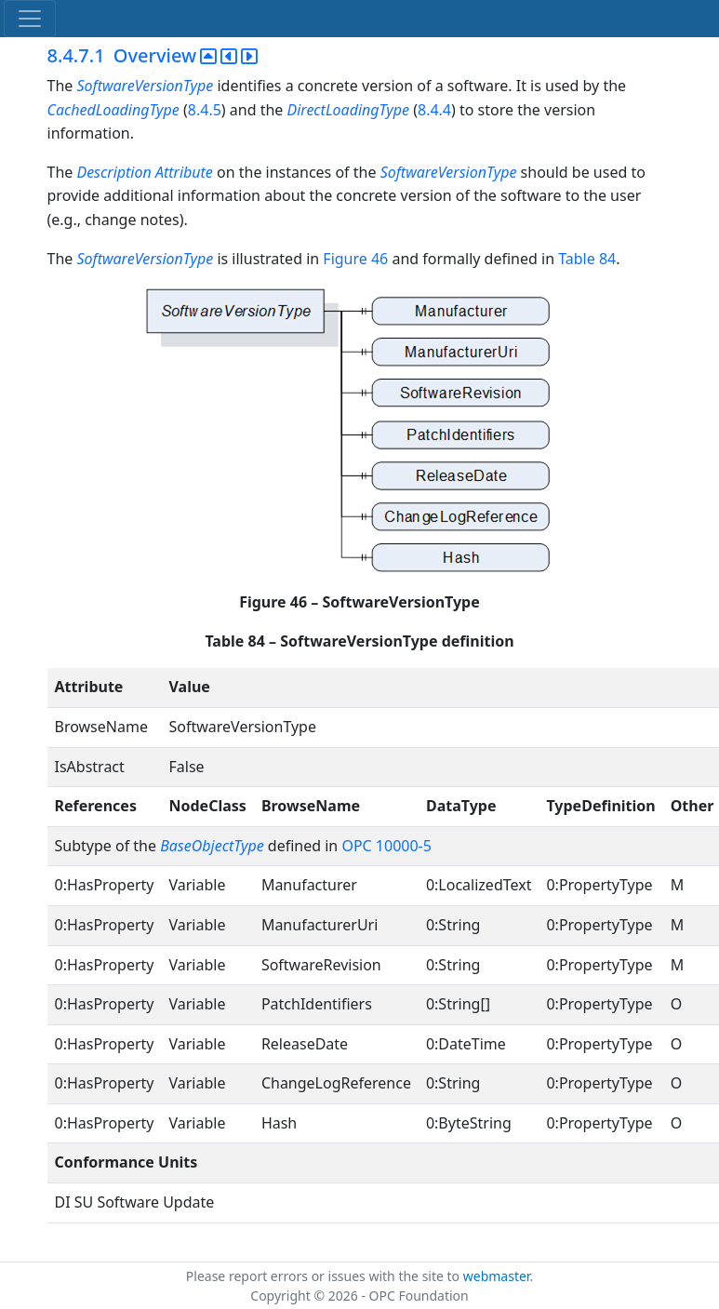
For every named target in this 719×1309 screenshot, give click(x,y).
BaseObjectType (211, 845)
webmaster (496, 1276)
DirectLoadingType (348, 110)
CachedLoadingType (113, 110)
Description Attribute (144, 172)
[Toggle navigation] (30, 18)
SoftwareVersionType (144, 85)
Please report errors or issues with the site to (324, 1276)
